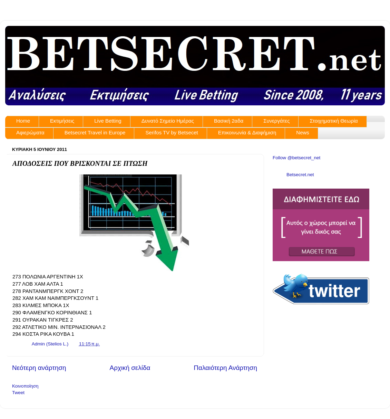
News (302, 132)
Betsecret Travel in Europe (95, 132)
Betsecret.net (300, 174)
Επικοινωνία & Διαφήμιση (247, 132)
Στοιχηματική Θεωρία (334, 121)
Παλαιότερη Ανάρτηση (225, 367)
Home (23, 121)
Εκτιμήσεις (62, 121)
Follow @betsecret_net (296, 157)
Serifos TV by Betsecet (171, 132)
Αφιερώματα (30, 132)
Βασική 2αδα (228, 121)
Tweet (18, 392)
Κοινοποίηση (25, 386)
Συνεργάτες (276, 121)
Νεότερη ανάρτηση (39, 367)
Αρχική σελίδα (130, 367)
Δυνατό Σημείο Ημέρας (168, 121)
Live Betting (107, 121)
